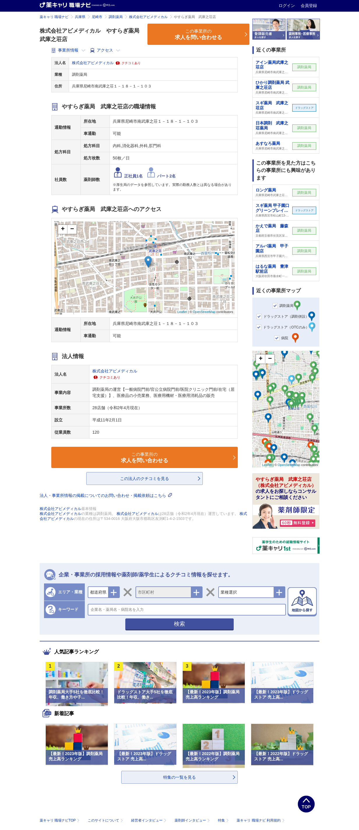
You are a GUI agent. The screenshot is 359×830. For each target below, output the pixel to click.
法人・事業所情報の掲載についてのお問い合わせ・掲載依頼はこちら (106, 495)
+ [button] (63, 229)
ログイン (287, 5)
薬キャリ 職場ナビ (54, 17)
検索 (179, 624)
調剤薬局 (116, 17)
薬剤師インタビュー (193, 820)
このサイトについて (106, 820)
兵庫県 (80, 17)
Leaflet (182, 312)
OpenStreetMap (204, 312)
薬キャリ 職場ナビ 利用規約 (260, 820)
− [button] (72, 229)
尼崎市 (97, 17)
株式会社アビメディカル (148, 17)
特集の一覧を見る (179, 777)
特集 (224, 820)
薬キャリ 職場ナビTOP (60, 820)
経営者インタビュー (149, 820)
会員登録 (309, 5)
